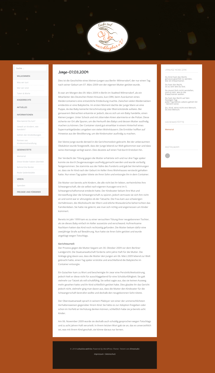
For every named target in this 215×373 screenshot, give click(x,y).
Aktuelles (22, 107)
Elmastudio (134, 349)
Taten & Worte (23, 93)
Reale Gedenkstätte (26, 172)
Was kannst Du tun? (26, 121)
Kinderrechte (24, 100)
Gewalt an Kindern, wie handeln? (27, 128)
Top (105, 362)
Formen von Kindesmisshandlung (26, 142)
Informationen (25, 114)
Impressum (99, 354)
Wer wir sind (23, 88)
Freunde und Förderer (29, 192)
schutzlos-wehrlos (84, 349)
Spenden (21, 185)
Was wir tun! (23, 82)
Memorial (21, 156)
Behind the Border (25, 167)
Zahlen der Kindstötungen (29, 135)
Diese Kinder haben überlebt (30, 161)
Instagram (167, 155)
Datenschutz (110, 354)
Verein (20, 179)
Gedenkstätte (24, 149)
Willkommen (23, 76)
